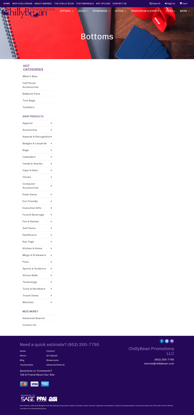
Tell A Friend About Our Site (37, 374)
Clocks (27, 177)
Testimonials (26, 365)
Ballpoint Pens (31, 93)
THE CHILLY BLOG (64, 3)
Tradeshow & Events (146, 13)
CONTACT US (119, 3)
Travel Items (31, 295)
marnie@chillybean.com (159, 363)
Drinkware (101, 13)
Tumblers (28, 107)
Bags (83, 13)
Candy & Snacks (33, 163)
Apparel (66, 13)
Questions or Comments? (36, 370)
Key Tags (28, 241)
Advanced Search (34, 318)
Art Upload (51, 355)
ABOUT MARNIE (43, 3)
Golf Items (29, 228)
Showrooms (52, 360)
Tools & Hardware (34, 288)
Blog (22, 360)
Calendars (29, 156)
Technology (30, 282)
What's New (30, 76)
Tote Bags (29, 100)
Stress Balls (30, 275)
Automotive (30, 129)
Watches (28, 302)
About (23, 355)
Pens (170, 13)
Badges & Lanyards (35, 143)
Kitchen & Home (32, 248)
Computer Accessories (31, 185)
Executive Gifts (32, 207)
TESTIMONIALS (85, 3)
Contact (50, 351)
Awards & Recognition (36, 136)
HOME (6, 3)
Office (120, 13)
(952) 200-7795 (164, 359)
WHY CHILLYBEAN (22, 3)
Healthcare (30, 234)
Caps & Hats (30, 170)
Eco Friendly (30, 201)
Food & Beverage (33, 214)
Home (23, 351)
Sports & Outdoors (34, 268)
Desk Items (30, 194)
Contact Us (29, 324)
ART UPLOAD (103, 3)
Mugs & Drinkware (34, 255)
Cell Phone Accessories (31, 85)
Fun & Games (31, 221)
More (185, 13)
